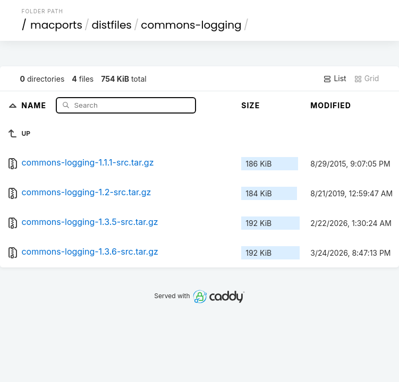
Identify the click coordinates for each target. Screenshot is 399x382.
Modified (330, 105)
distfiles (111, 25)
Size (250, 105)
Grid (366, 78)
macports (56, 25)
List (334, 78)
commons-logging (191, 25)
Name (34, 104)
